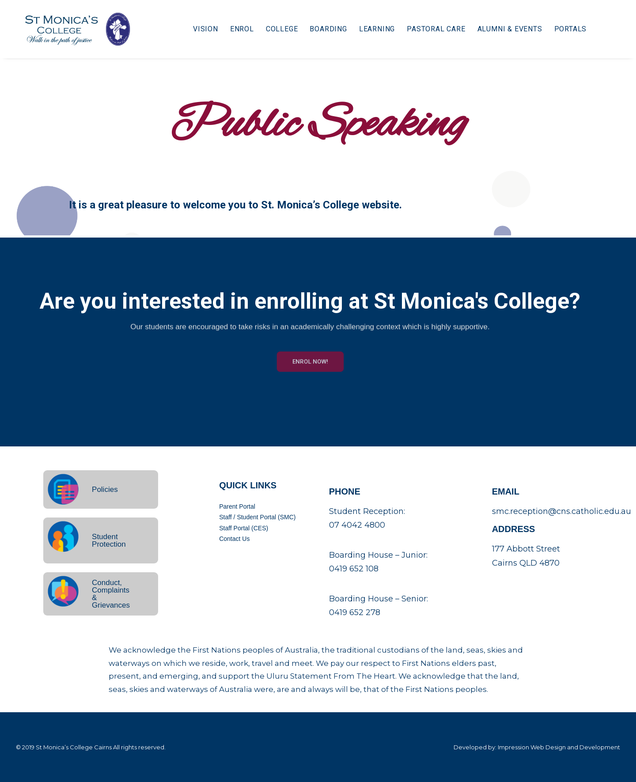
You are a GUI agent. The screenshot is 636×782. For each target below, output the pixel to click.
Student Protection (109, 540)
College (276, 29)
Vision (199, 29)
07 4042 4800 (357, 525)
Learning (371, 29)
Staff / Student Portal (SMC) (257, 517)
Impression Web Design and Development (559, 747)
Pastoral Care (430, 29)
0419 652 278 (354, 612)
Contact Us (234, 538)
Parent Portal (237, 506)
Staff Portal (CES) (243, 528)
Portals (564, 29)
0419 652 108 (354, 569)
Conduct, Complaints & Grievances (111, 593)
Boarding (322, 29)
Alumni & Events (503, 29)
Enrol (236, 29)
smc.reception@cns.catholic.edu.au (561, 511)
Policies (105, 489)
